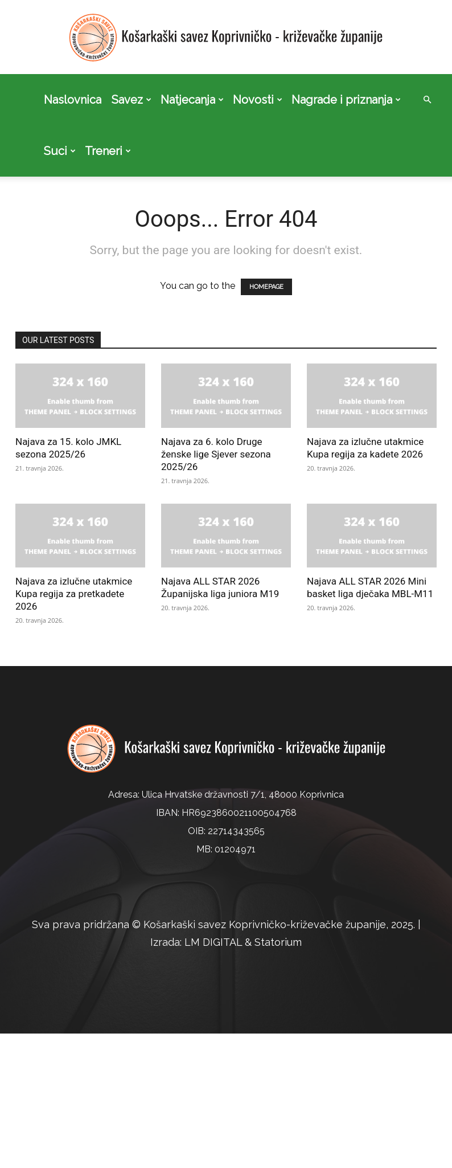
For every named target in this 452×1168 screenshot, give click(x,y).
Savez (131, 100)
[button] (427, 99)
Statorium (278, 942)
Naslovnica (72, 100)
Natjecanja (192, 100)
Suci (60, 151)
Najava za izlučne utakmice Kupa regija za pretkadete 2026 (73, 593)
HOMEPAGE (266, 287)
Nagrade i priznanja (346, 100)
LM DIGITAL (213, 942)
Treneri (108, 151)
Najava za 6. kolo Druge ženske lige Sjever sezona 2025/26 (216, 454)
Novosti (257, 100)
